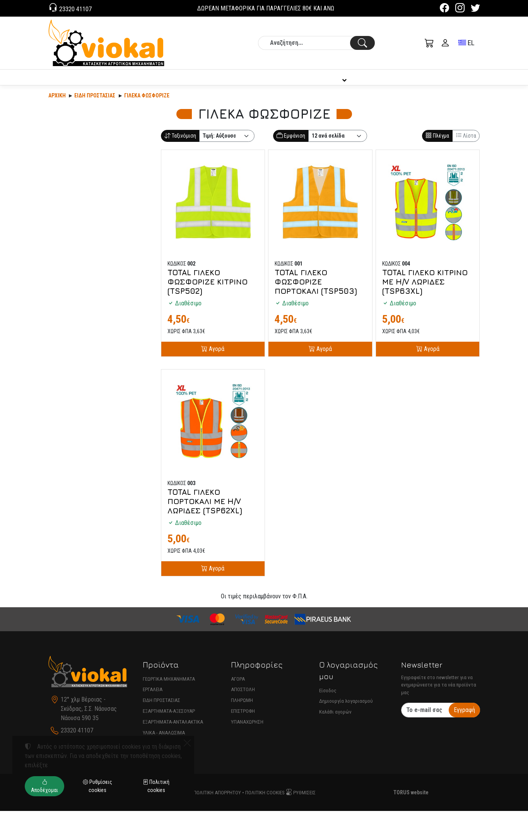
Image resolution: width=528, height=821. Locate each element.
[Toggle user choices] (445, 42)
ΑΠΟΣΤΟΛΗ (243, 699)
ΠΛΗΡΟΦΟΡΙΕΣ (339, 82)
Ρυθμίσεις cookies (97, 786)
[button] (429, 43)
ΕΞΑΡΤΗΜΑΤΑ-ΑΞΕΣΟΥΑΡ (169, 721)
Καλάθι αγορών (335, 722)
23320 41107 (75, 9)
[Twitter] (475, 9)
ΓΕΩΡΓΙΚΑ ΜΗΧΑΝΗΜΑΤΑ (169, 689)
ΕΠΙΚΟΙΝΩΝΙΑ (448, 82)
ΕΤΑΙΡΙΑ (239, 82)
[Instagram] (460, 9)
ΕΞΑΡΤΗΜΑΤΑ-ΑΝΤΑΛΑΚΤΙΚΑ (173, 732)
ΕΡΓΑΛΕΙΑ (152, 699)
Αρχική (57, 105)
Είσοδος (328, 700)
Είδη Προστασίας (94, 105)
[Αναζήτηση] (316, 43)
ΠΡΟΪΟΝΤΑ (98, 82)
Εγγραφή (464, 720)
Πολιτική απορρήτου (217, 803)
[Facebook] (444, 9)
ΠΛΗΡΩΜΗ (242, 710)
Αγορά (215, 359)
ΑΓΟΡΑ (238, 689)
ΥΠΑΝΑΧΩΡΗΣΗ (247, 732)
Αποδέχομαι (44, 786)
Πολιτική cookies (265, 803)
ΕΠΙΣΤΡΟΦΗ (243, 721)
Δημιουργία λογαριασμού (346, 711)
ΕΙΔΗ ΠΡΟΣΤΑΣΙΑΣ (161, 710)
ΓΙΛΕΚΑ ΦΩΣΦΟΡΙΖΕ (146, 105)
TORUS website (411, 802)
